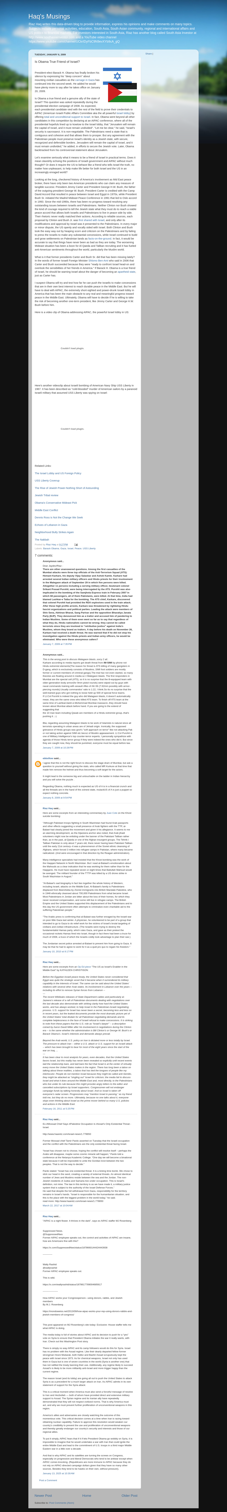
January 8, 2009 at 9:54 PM (57, 797)
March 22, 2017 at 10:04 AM (58, 1205)
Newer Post (43, 1495)
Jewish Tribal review (46, 495)
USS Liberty (89, 548)
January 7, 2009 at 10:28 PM (58, 747)
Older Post (129, 1495)
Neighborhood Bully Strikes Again (54, 532)
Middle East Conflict (46, 510)
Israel (70, 548)
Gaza (63, 548)
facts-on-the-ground (99, 238)
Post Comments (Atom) (61, 1503)
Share (148, 53)
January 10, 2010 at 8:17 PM (58, 951)
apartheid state (126, 271)
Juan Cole (111, 813)
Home (86, 1495)
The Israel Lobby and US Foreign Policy (58, 473)
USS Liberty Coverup (47, 480)
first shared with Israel (91, 220)
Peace (78, 548)
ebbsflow (48, 758)
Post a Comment (48, 1480)
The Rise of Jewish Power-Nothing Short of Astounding (67, 488)
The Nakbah (42, 539)
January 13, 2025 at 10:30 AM (58, 1473)
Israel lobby (123, 113)
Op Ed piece (84, 966)
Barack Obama (51, 548)
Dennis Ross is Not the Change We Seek (59, 517)
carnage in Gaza (85, 80)
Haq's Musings (49, 16)
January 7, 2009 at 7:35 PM (57, 644)
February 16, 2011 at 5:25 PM (58, 1108)
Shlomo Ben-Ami (98, 260)
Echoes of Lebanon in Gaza (51, 525)
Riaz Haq (48, 808)
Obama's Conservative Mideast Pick (56, 502)
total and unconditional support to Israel (67, 116)
